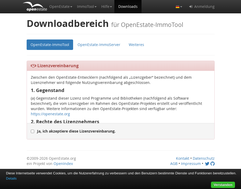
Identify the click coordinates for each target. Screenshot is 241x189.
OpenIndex (63, 163)
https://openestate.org (50, 113)
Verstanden (223, 185)
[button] (61, 6)
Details (11, 178)
